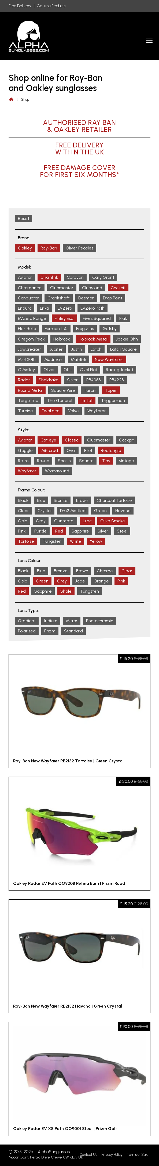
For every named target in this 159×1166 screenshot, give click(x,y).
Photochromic (99, 620)
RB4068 (93, 379)
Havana (123, 510)
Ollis (67, 369)
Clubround (92, 287)
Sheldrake (48, 379)
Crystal (44, 510)
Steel (122, 531)
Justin (76, 349)
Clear (23, 510)
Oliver (49, 369)
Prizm (50, 630)
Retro (23, 460)
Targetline (28, 400)
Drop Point (112, 297)
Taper (111, 390)
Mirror (71, 620)
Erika (44, 308)
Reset (23, 218)
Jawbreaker (29, 349)
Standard (73, 630)
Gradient (27, 620)
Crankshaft (58, 297)
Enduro (24, 308)
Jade (80, 581)
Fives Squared (97, 318)
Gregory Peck (31, 339)
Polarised (27, 630)
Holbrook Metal (93, 339)
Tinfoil (87, 400)
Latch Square (123, 349)
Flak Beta (27, 328)
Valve (73, 410)
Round (43, 460)
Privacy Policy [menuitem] (112, 1154)
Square (86, 460)
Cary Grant (103, 277)
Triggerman (113, 400)
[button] (149, 40)
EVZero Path (92, 308)
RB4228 (116, 379)
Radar (24, 379)
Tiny (106, 460)
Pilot (88, 450)
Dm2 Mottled (73, 510)
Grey (41, 520)
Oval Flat (88, 369)
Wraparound (57, 470)
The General (59, 400)
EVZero (65, 308)
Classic (72, 440)
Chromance (30, 287)
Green (100, 510)
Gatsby (109, 328)
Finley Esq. (64, 318)
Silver (103, 531)
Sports (64, 460)
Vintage (126, 460)
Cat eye (48, 440)
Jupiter (56, 349)
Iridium (50, 620)
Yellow (96, 541)
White (75, 541)
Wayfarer (96, 410)
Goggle (25, 450)
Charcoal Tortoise (114, 500)
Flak (123, 318)
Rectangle (111, 450)
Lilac (87, 520)
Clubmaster (61, 287)
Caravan (75, 277)
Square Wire (63, 390)
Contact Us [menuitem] (88, 1154)
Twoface (51, 410)
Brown (82, 500)
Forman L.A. (56, 328)
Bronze (61, 500)
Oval (71, 450)
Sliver (72, 379)
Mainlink (78, 359)
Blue (41, 500)
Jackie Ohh (127, 339)
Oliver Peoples (79, 248)
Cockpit (118, 287)
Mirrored (49, 450)
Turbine (25, 410)
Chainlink (49, 277)
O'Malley (26, 369)
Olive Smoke (112, 520)
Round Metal (30, 390)
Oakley (25, 248)
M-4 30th (27, 359)
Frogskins (85, 328)
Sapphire (80, 531)
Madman (53, 359)
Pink (22, 531)
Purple (40, 531)
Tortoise (26, 541)
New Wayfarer (109, 359)
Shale (66, 591)
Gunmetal (64, 520)
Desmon (86, 297)
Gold (22, 520)
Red (59, 531)
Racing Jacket (119, 369)
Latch (96, 349)
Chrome (105, 570)
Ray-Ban (48, 248)
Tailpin (90, 390)
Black (23, 500)
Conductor (28, 297)
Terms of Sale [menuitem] (137, 1154)
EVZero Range (32, 318)
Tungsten (52, 541)
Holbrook (61, 339)
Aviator (25, 277)
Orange (101, 581)
